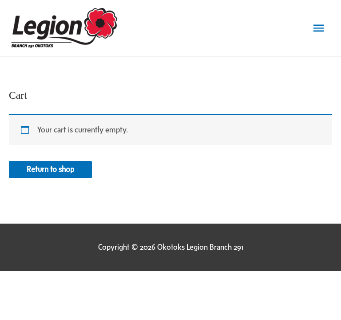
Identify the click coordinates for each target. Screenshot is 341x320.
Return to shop (50, 169)
